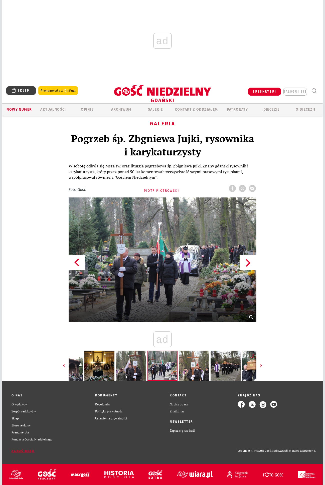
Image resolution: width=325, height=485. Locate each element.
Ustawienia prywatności (111, 418)
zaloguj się (295, 91)
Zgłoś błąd (23, 451)
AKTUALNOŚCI (53, 109)
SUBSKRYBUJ (264, 91)
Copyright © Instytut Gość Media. (259, 450)
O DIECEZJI (305, 109)
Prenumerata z (58, 91)
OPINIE (87, 109)
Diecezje (271, 109)
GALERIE (155, 109)
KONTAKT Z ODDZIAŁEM (196, 109)
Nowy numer (19, 109)
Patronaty (237, 109)
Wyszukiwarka (314, 91)
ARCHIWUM (121, 109)
